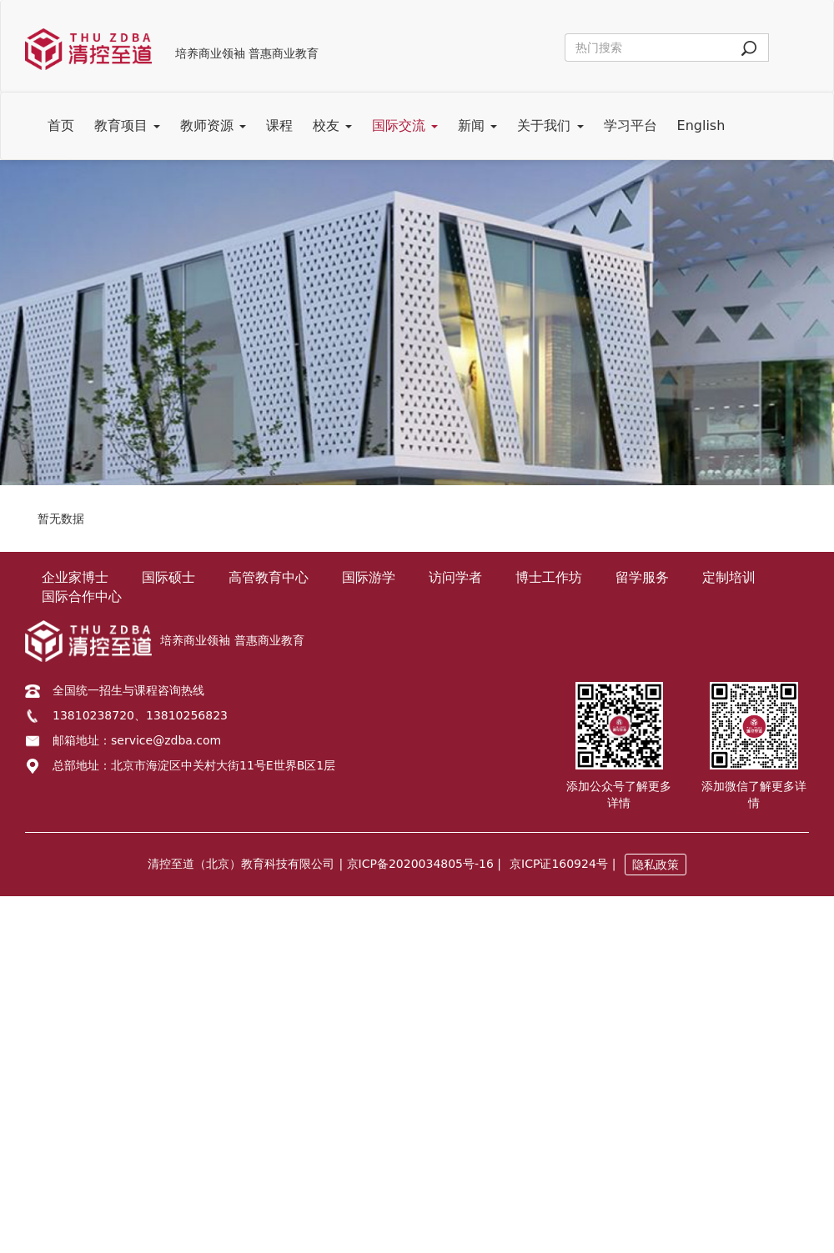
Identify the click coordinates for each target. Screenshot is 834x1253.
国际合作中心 (82, 596)
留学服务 (642, 577)
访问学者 (455, 577)
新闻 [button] (477, 125)
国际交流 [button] (405, 125)
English (701, 125)
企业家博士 (75, 577)
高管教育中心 (269, 577)
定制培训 (729, 577)
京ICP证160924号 (559, 863)
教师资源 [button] (213, 125)
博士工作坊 (548, 577)
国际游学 (368, 577)
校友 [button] (332, 125)
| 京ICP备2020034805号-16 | (420, 863)
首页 (61, 125)
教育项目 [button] (127, 125)
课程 (279, 125)
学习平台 (630, 125)
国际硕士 (168, 577)
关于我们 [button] (550, 125)
